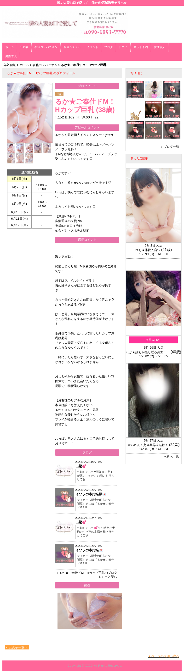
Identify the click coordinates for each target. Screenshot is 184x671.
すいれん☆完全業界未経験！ (148, 445)
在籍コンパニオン (46, 47)
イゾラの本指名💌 (89, 550)
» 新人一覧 (171, 456)
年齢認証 (10, 65)
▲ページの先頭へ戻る (163, 656)
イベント (92, 47)
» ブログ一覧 (170, 147)
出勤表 (24, 47)
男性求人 (11, 56)
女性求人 (159, 47)
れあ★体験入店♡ (147, 250)
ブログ (108, 47)
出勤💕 (80, 466)
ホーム (9, 47)
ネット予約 (140, 47)
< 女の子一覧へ (17, 647)
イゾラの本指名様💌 (90, 494)
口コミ (123, 47)
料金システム (72, 47)
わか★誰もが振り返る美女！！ (148, 352)
